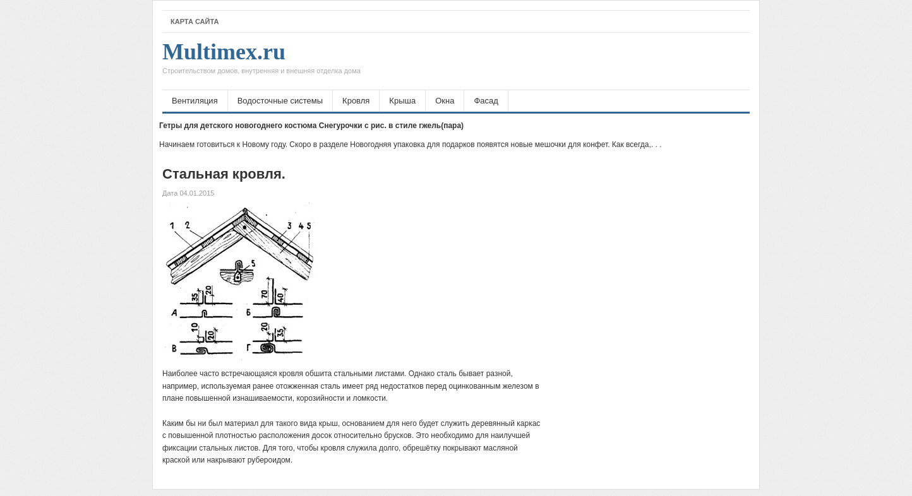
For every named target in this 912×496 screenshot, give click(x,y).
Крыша (402, 100)
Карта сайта (195, 21)
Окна (444, 100)
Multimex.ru (261, 61)
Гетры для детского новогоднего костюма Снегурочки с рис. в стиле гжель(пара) (311, 125)
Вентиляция (195, 100)
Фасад (486, 100)
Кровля (355, 100)
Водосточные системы (280, 100)
